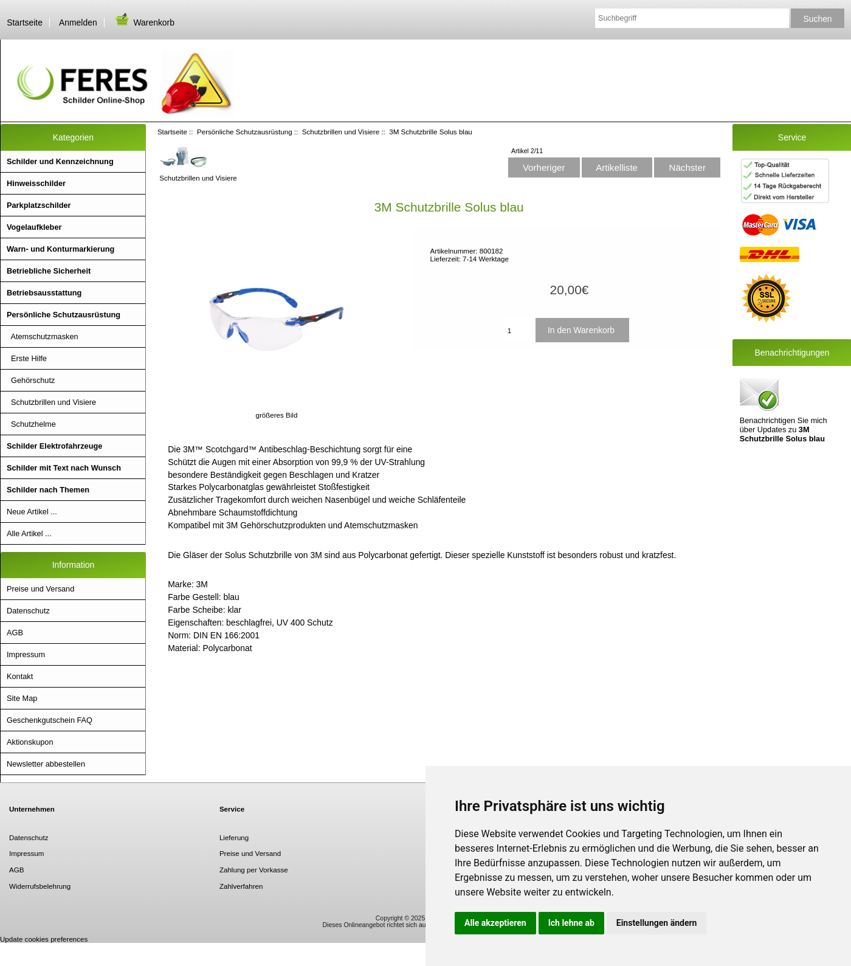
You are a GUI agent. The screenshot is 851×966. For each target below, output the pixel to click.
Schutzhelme (31, 424)
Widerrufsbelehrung (40, 886)
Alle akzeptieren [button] (495, 923)
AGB (15, 632)
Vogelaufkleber (34, 227)
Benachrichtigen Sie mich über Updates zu (783, 409)
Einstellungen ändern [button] (656, 923)
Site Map (22, 698)
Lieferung (234, 837)
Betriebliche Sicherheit (49, 270)
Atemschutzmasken (42, 336)
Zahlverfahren (241, 886)
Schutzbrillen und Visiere (340, 132)
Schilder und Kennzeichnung (60, 161)
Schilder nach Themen (48, 489)
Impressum (26, 654)
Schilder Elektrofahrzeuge (54, 445)
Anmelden (78, 22)
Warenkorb (144, 22)
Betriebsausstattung (44, 292)
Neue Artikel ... (32, 511)
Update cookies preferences (44, 939)
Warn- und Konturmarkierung (60, 249)
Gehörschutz (31, 380)
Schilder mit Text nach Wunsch (64, 467)
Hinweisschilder (36, 183)
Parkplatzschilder (39, 205)
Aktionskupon (30, 742)
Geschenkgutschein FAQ (49, 720)
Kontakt (20, 676)
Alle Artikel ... (29, 533)
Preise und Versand (40, 588)
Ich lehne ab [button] (571, 923)
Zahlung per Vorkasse (253, 870)
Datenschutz (28, 610)
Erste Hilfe (27, 358)
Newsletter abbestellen (46, 763)
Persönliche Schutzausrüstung (244, 132)
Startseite (25, 22)
